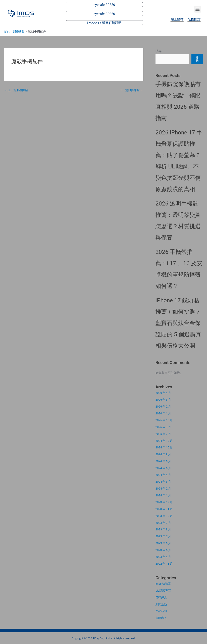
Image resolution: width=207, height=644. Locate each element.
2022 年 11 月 (164, 563)
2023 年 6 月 (163, 543)
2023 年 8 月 (163, 529)
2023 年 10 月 (164, 516)
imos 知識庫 (163, 583)
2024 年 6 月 (163, 461)
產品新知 (161, 611)
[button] (197, 9)
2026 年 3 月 (163, 399)
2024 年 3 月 (163, 481)
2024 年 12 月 (164, 441)
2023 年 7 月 (163, 536)
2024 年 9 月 (163, 454)
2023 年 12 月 (164, 502)
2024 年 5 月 (163, 468)
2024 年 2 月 (163, 488)
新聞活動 (161, 604)
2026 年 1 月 (163, 413)
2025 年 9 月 (163, 427)
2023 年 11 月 (164, 509)
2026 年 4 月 (163, 393)
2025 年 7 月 (163, 434)
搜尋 (158, 51)
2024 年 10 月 (164, 447)
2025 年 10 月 (164, 420)
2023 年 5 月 (163, 550)
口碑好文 (161, 597)
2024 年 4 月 (163, 475)
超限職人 (161, 618)
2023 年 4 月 (163, 557)
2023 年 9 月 (163, 523)
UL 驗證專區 (163, 590)
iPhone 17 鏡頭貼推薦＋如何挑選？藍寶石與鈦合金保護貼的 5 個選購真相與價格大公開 (178, 323)
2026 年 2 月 (163, 406)
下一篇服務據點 (130, 90)
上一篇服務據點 (17, 90)
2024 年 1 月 (163, 495)
